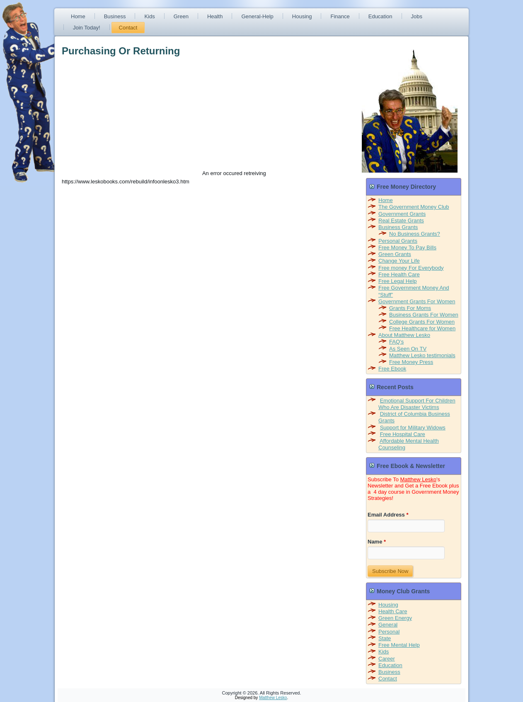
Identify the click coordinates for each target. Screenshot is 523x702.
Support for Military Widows (413, 427)
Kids (149, 16)
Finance (339, 16)
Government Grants (402, 214)
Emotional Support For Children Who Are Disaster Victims (416, 403)
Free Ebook (392, 369)
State (384, 638)
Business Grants (398, 227)
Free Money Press (411, 362)
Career (386, 659)
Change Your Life (399, 261)
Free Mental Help (399, 645)
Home (78, 16)
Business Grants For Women (423, 315)
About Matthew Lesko (404, 335)
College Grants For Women (422, 322)
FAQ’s (396, 342)
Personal (389, 632)
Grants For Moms (410, 308)
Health (215, 16)
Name (377, 542)
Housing (302, 16)
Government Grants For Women (416, 301)
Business (115, 16)
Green (181, 16)
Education (380, 16)
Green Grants (394, 254)
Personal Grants (397, 241)
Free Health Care (399, 274)
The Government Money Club (413, 207)
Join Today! (86, 27)
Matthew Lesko (418, 479)
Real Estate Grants (401, 220)
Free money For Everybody (411, 268)
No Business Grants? (414, 234)
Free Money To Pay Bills (407, 247)
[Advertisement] (131, 117)
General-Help (257, 16)
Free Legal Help (397, 281)
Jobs (416, 16)
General (387, 625)
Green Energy (395, 618)
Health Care (392, 611)
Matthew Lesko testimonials (422, 355)
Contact (128, 27)
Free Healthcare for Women (422, 328)
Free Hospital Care (402, 434)
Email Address (388, 515)
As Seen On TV (407, 349)
